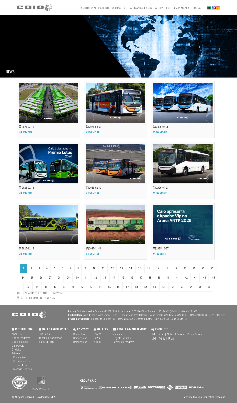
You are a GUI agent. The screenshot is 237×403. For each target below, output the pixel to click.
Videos (97, 341)
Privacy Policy (21, 357)
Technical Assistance (50, 338)
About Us (17, 334)
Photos (97, 334)
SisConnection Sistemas (211, 397)
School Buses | (176, 334)
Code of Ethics (20, 341)
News (97, 338)
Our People (18, 345)
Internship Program (123, 342)
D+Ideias (16, 349)
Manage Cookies (22, 369)
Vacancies (119, 334)
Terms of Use (20, 365)
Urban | (172, 338)
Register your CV (122, 338)
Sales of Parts (46, 341)
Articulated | (158, 334)
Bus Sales (44, 334)
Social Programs (21, 338)
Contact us (79, 334)
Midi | (154, 338)
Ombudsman (80, 338)
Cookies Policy (21, 361)
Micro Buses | (195, 334)
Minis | (163, 338)
